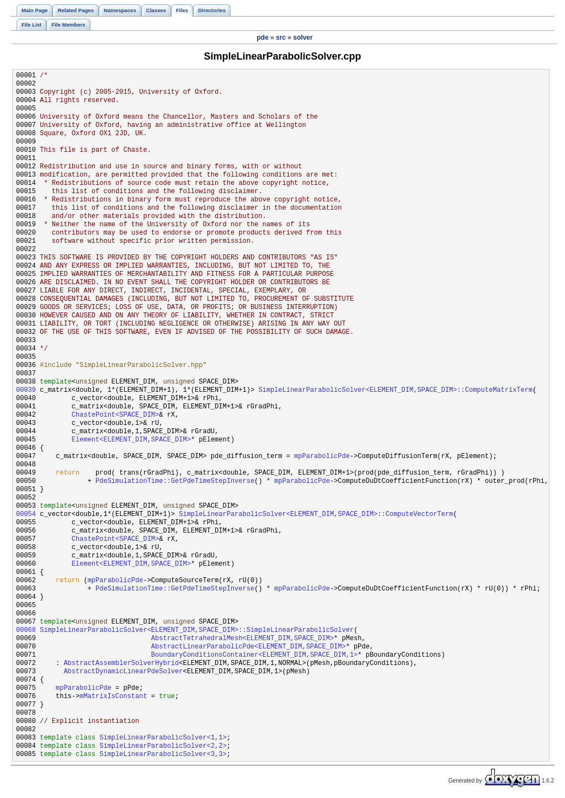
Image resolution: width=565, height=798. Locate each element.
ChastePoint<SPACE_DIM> (115, 415)
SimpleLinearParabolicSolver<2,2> (162, 746)
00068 (26, 630)
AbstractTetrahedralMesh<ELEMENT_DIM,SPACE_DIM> (242, 638)
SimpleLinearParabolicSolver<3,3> (162, 754)
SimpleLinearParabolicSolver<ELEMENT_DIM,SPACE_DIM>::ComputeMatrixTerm (395, 390)
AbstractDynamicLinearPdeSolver (123, 672)
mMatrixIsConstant (113, 696)
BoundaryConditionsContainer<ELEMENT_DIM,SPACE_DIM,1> (254, 655)
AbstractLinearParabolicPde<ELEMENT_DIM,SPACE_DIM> (248, 647)
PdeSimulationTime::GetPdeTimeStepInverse (174, 481)
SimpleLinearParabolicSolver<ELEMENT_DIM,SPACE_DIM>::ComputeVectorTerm (316, 514)
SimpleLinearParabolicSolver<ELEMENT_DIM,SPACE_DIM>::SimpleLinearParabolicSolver (197, 630)
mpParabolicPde (322, 456)
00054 (26, 514)
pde (262, 37)
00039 (26, 390)
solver (302, 37)
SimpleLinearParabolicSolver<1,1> (162, 738)
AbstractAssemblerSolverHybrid (121, 663)
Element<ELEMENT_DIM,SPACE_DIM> (131, 440)
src (281, 37)
